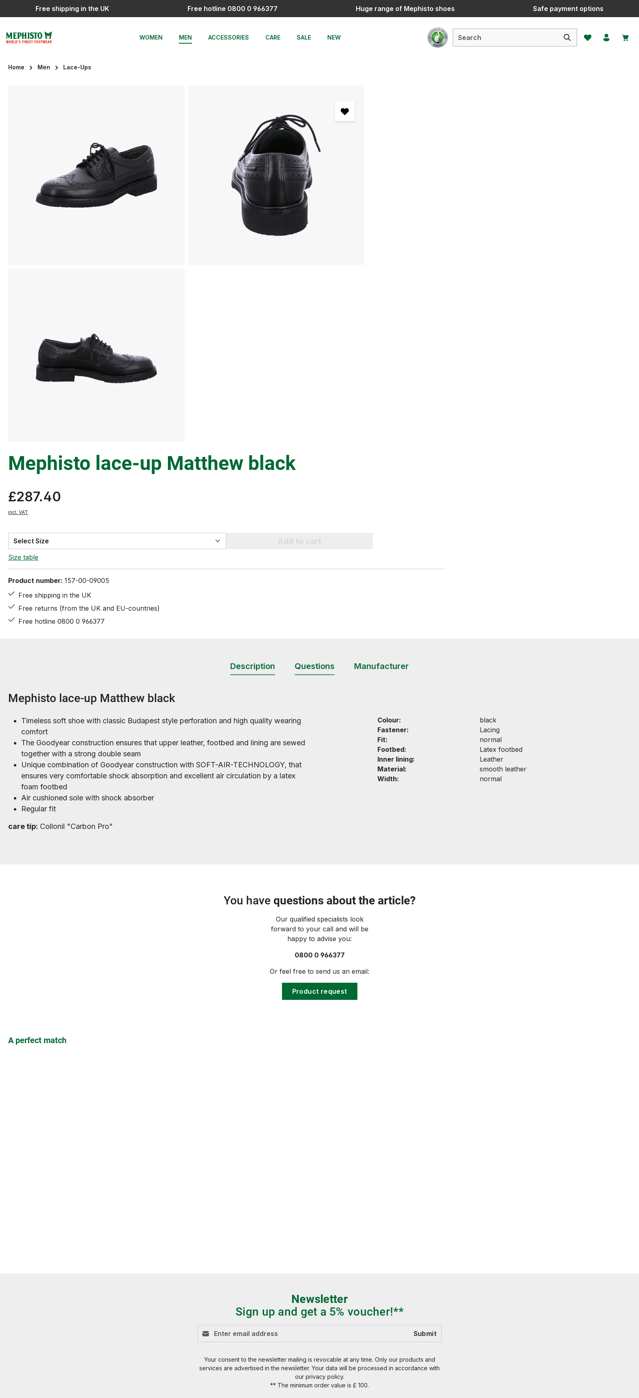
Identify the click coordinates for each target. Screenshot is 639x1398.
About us (395, 1297)
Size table (396, 208)
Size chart (237, 1297)
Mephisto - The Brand (415, 1311)
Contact (233, 1238)
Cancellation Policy (410, 1238)
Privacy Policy (403, 1253)
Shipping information (253, 1282)
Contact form (64, 1257)
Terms (391, 1282)
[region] (186, 263)
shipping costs (463, 1385)
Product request (319, 802)
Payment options (247, 1267)
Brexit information (408, 1223)
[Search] (562, 38)
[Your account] (603, 37)
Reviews (234, 1326)
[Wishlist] (583, 37)
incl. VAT (391, 163)
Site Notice (397, 1267)
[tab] (252, 478)
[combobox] (500, 38)
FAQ (227, 1253)
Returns (233, 1311)
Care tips (235, 1223)
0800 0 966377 (320, 766)
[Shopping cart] (624, 37)
